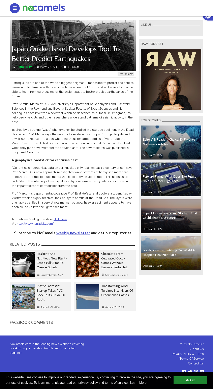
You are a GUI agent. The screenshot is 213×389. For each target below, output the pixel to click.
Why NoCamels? (192, 344)
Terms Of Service (192, 358)
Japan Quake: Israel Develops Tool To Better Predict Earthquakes (66, 53)
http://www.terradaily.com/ (35, 223)
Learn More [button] (138, 382)
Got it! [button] (190, 380)
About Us (197, 349)
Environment (126, 74)
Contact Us (196, 363)
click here (60, 219)
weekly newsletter (73, 233)
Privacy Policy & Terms (188, 354)
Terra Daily (24, 67)
